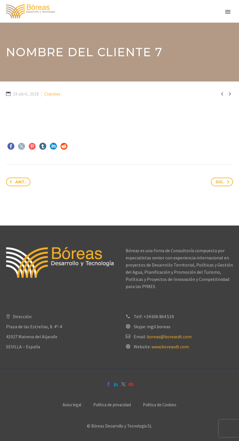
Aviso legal (72, 405)
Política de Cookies (159, 405)
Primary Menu (227, 11)
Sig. (223, 182)
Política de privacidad (112, 405)
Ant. (16, 182)
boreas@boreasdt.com (169, 336)
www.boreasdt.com (170, 346)
